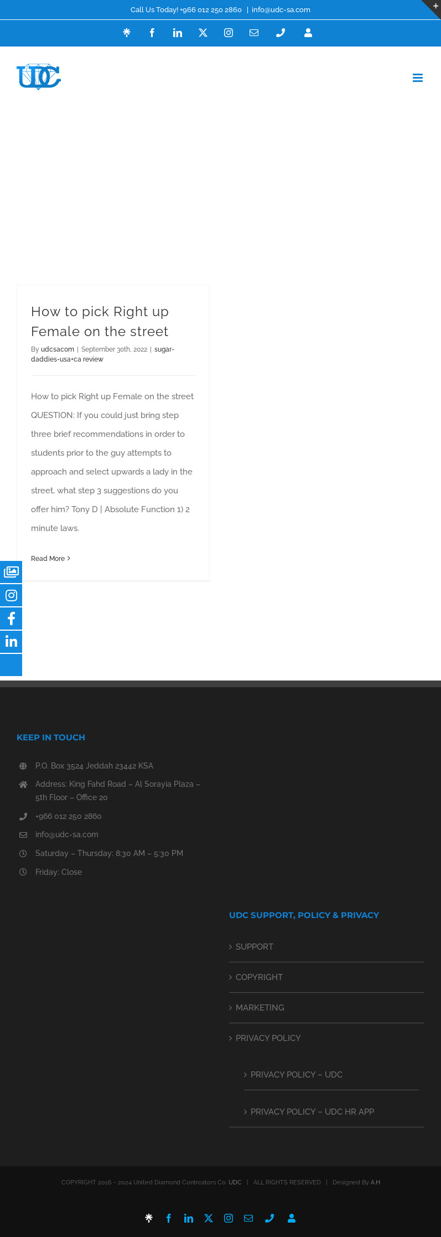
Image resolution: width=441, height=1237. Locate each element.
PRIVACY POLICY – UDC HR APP (312, 1112)
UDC (235, 1182)
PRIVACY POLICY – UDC (297, 1075)
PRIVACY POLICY (268, 1038)
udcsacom (57, 349)
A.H (375, 1182)
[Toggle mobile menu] (418, 78)
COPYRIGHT (259, 977)
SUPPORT (254, 947)
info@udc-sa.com (281, 10)
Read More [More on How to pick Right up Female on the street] (48, 559)
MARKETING (260, 1008)
